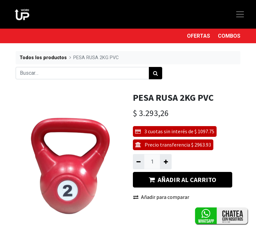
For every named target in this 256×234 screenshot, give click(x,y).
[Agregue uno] (165, 161)
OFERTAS (198, 36)
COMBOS (229, 36)
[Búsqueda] (155, 73)
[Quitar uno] (138, 161)
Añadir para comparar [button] (161, 197)
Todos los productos (43, 57)
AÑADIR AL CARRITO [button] (182, 180)
